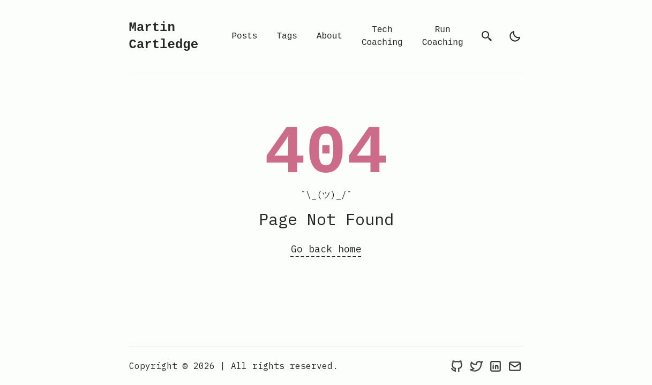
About (329, 36)
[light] (514, 36)
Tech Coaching (382, 36)
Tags (286, 36)
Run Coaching (442, 36)
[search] (487, 36)
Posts (244, 36)
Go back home (326, 249)
